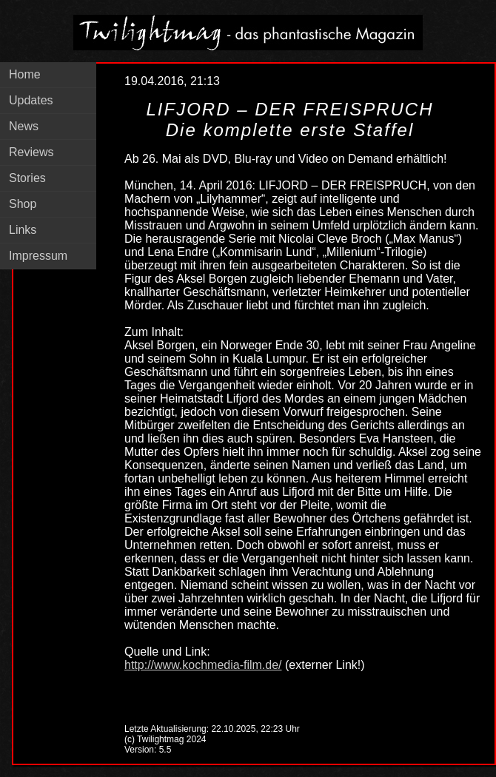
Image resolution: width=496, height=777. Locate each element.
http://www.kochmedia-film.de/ (203, 665)
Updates (31, 100)
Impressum (38, 255)
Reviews (31, 152)
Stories (27, 178)
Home (25, 74)
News (23, 126)
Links (22, 229)
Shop (22, 204)
